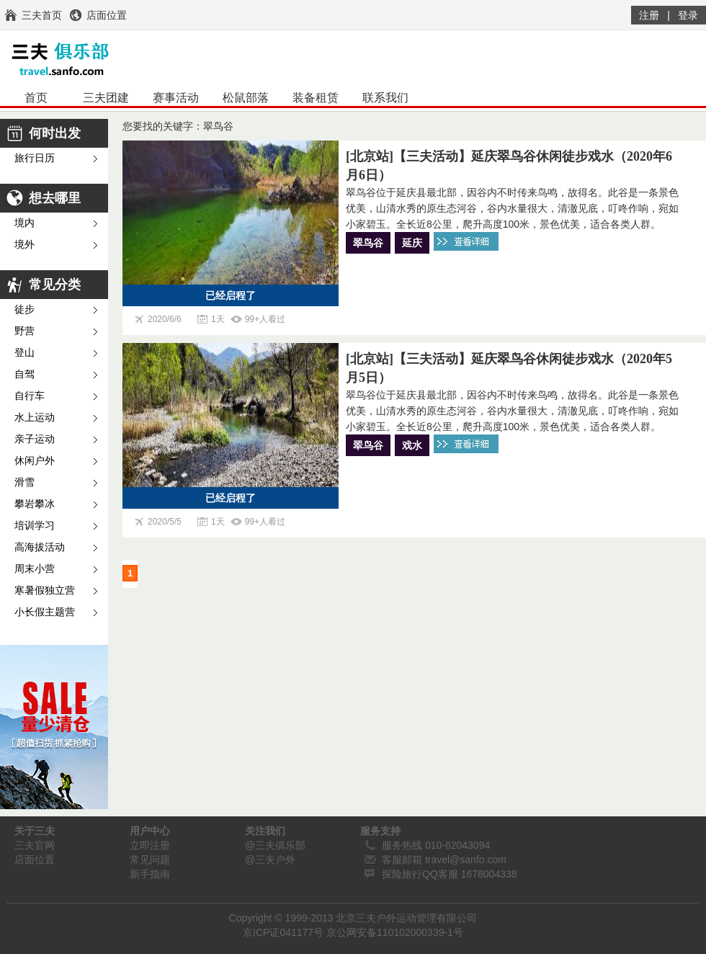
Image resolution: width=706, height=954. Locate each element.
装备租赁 (315, 98)
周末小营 (34, 568)
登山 (24, 352)
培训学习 (34, 525)
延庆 (412, 243)
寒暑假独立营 (44, 590)
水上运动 (34, 417)
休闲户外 (34, 460)
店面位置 (34, 859)
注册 (649, 15)
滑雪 (24, 482)
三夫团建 (106, 98)
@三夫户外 (270, 859)
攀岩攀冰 (34, 504)
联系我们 (385, 98)
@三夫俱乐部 (275, 845)
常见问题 (150, 859)
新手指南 (150, 874)
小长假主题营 (44, 612)
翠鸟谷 (368, 243)
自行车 (29, 396)
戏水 (412, 445)
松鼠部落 (246, 98)
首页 (36, 98)
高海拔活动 (39, 547)
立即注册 (150, 845)
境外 (24, 244)
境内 (24, 223)
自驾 (24, 374)
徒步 (24, 309)
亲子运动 (34, 439)
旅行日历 (34, 158)
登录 (688, 15)
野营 (24, 331)
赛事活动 (176, 98)
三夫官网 (34, 845)
